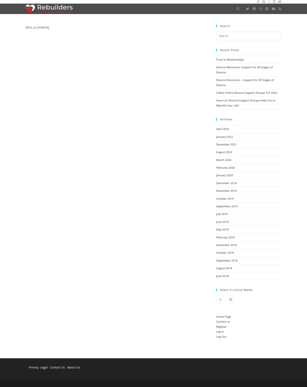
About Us (73, 367)
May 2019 (222, 229)
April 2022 (222, 129)
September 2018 (226, 260)
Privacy (34, 367)
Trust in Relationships (230, 59)
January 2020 (224, 175)
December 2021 (226, 144)
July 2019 (222, 214)
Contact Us (57, 367)
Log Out (221, 337)
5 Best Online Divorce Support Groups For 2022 (246, 93)
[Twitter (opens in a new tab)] (247, 8)
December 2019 (226, 183)
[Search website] (238, 9)
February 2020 (225, 167)
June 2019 (222, 222)
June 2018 (222, 276)
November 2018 (226, 245)
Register (221, 327)
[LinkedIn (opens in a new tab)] (267, 8)
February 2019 (225, 237)
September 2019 (226, 206)
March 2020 (224, 160)
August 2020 (224, 152)
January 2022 (224, 137)
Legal (44, 367)
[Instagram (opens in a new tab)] (261, 8)
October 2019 (225, 199)
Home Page (223, 317)
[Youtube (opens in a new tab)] (273, 8)
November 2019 (226, 191)
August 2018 (224, 268)
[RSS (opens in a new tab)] (280, 8)
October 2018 (225, 253)
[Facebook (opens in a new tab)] (254, 8)
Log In (220, 331)
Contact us (223, 321)
